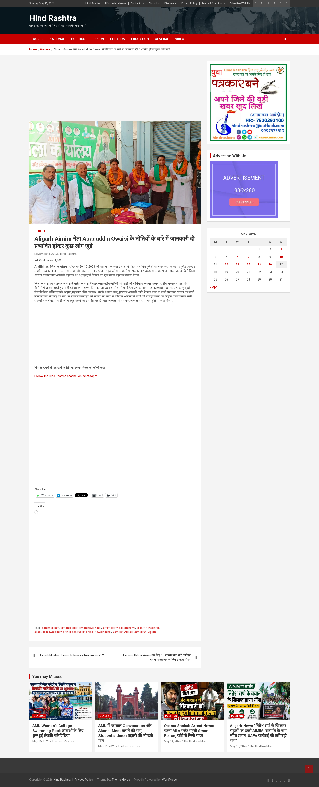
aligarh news (127, 627)
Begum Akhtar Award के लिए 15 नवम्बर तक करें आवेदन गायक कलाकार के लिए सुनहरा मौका (157, 657)
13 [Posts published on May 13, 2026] (237, 264)
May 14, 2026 (172, 741)
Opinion (97, 39)
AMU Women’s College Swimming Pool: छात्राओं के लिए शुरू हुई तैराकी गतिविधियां (57, 730)
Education (140, 39)
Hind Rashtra (93, 3)
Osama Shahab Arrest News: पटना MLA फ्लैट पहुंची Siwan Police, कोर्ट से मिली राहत (189, 730)
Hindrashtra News (115, 3)
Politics (78, 39)
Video (179, 39)
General (162, 39)
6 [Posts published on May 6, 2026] (237, 257)
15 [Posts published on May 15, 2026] (259, 264)
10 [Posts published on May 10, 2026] (281, 257)
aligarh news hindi (148, 627)
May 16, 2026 (40, 741)
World (37, 39)
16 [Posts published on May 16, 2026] (270, 264)
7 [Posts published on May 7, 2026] (248, 257)
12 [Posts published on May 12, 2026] (226, 264)
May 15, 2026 (106, 746)
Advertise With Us (239, 3)
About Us (154, 3)
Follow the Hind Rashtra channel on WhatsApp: (65, 376)
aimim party (110, 627)
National (57, 39)
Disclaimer (170, 3)
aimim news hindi (90, 627)
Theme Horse (121, 780)
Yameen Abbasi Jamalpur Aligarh (134, 632)
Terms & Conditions (213, 3)
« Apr (213, 287)
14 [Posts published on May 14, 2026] (248, 264)
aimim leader (69, 627)
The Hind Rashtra (63, 741)
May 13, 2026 (238, 746)
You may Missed (47, 676)
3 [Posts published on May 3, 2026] (281, 249)
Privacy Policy (189, 3)
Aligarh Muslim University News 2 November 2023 (72, 655)
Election (117, 39)
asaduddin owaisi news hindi (52, 632)
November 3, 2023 (46, 253)
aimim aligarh (50, 627)
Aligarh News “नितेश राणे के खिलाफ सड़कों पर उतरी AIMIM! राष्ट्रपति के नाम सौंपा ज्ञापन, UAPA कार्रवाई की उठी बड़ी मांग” (258, 733)
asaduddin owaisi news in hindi (91, 632)
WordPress (169, 780)
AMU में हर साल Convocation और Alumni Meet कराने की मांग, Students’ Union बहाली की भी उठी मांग (125, 733)
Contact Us (137, 3)
